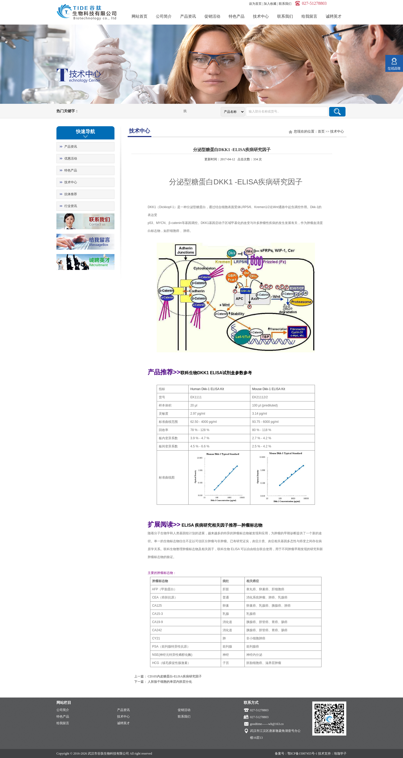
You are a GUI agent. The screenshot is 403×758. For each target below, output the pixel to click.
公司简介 (164, 16)
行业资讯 (70, 206)
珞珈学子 (340, 753)
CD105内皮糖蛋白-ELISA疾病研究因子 (175, 676)
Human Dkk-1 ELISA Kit (207, 389)
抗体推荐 (70, 194)
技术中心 (261, 16)
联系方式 (251, 703)
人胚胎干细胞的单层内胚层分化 (170, 682)
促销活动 (212, 16)
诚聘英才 (334, 16)
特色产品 (236, 16)
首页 (321, 131)
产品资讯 (188, 16)
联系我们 (285, 4)
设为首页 (255, 4)
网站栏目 (63, 703)
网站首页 (139, 16)
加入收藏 (270, 4)
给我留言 (309, 16)
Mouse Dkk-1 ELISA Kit (268, 389)
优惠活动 (70, 158)
